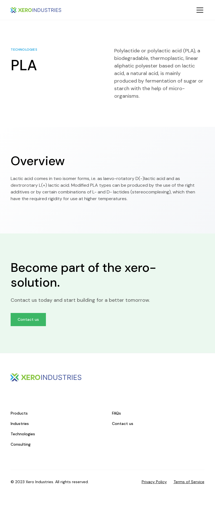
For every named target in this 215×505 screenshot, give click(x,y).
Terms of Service (189, 481)
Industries (20, 423)
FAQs (116, 413)
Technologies (23, 433)
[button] (198, 10)
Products (19, 413)
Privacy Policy (154, 481)
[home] (36, 10)
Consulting (21, 444)
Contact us (28, 319)
